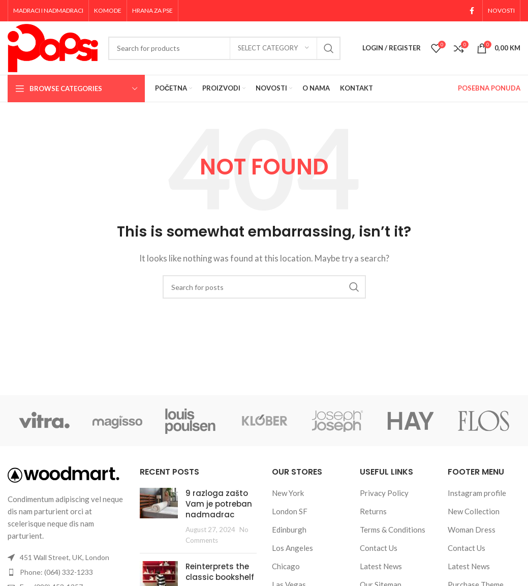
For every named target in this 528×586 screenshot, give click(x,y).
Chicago (286, 566)
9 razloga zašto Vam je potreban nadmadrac (218, 504)
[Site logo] (53, 46)
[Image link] (63, 473)
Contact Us (378, 547)
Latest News (381, 566)
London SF (289, 511)
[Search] (224, 48)
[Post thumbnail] (159, 516)
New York (288, 492)
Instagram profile (477, 492)
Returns (373, 511)
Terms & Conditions (392, 529)
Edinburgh (289, 529)
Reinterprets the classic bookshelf (219, 571)
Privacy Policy (384, 492)
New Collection (474, 511)
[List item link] (66, 572)
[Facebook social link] (472, 11)
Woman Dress (471, 529)
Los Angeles (292, 547)
